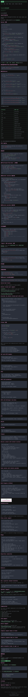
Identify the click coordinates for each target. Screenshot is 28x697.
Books (10, 3)
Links (13, 3)
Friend (16, 3)
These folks (3, 686)
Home (2, 3)
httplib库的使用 (5, 8)
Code (7, 3)
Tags (4, 3)
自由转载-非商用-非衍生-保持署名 (14, 695)
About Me (20, 3)
